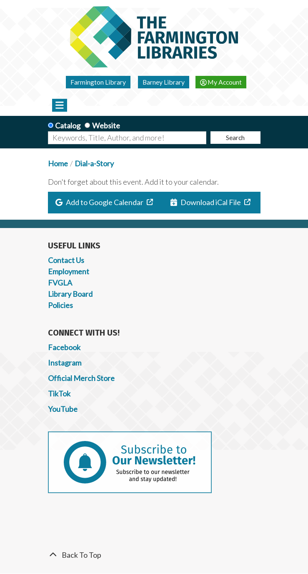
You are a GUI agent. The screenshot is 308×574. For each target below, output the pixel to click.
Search (235, 137)
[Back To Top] (154, 555)
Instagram (64, 362)
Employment (68, 271)
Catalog (67, 125)
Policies (60, 305)
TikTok (59, 393)
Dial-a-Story (94, 163)
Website (106, 125)
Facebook (64, 347)
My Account (221, 82)
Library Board (70, 293)
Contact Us (66, 260)
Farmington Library (98, 82)
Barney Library (164, 82)
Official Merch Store (81, 378)
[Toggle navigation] (60, 105)
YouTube (63, 409)
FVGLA (60, 282)
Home (58, 163)
